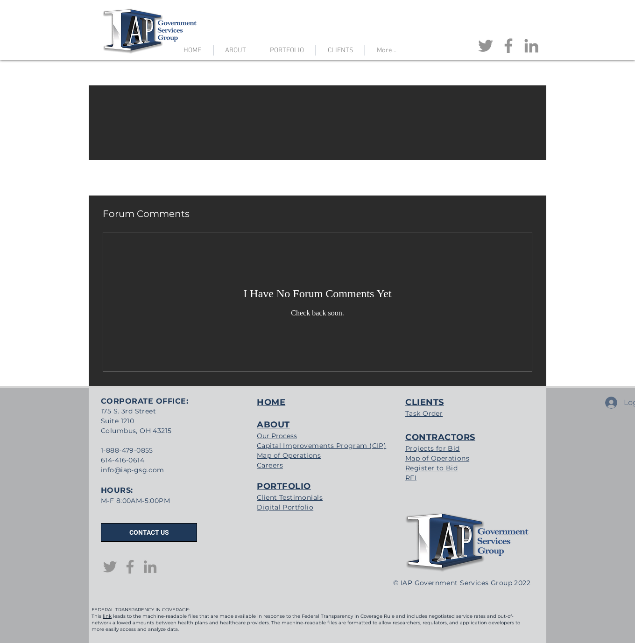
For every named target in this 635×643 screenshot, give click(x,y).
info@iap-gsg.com (132, 470)
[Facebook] (508, 46)
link (107, 616)
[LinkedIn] (531, 46)
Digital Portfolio (285, 507)
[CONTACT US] (149, 532)
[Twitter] (485, 46)
